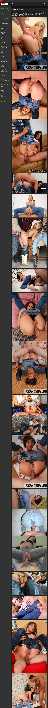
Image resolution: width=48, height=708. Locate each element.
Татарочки (2, 52)
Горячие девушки (4, 71)
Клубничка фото (3, 65)
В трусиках (2, 62)
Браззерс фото (10, 3)
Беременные (3, 38)
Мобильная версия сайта (5, 80)
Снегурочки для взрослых (5, 18)
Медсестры (2, 36)
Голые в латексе (3, 24)
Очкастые (2, 56)
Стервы (2, 67)
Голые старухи (3, 27)
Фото (15, 3)
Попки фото (3, 20)
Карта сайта (3, 81)
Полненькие (3, 53)
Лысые (2, 13)
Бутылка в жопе (3, 46)
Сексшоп (2, 74)
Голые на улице (3, 76)
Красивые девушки (4, 69)
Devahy (4, 4)
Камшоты (2, 90)
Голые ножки (3, 42)
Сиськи (2, 19)
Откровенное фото (4, 72)
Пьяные (2, 29)
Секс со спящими (3, 99)
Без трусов (2, 57)
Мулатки (2, 33)
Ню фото (2, 79)
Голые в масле (3, 51)
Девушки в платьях (4, 58)
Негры (2, 95)
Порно (2, 86)
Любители (2, 92)
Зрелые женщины (4, 39)
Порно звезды (3, 48)
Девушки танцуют (4, 61)
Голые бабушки (3, 75)
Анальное (2, 87)
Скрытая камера (3, 28)
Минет (2, 94)
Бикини (2, 25)
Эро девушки (3, 66)
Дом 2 (2, 22)
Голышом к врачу (4, 47)
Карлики (2, 91)
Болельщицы (3, 14)
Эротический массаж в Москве (6, 10)
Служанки (2, 34)
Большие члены (3, 97)
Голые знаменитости (4, 23)
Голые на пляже (3, 32)
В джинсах (2, 70)
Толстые (2, 96)
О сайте (46, 0)
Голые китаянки (3, 55)
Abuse (43, 0)
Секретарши (3, 37)
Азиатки (2, 43)
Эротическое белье (4, 41)
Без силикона (3, 60)
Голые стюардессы (4, 15)
